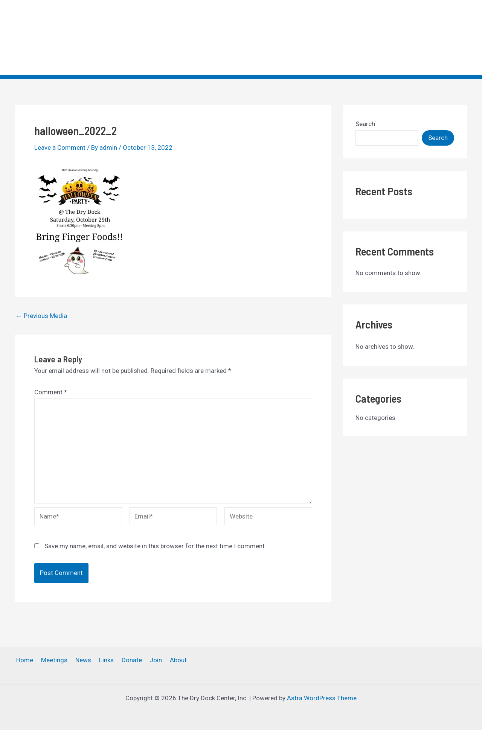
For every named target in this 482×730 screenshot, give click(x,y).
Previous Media (41, 316)
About (448, 37)
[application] (419, 37)
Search (365, 124)
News (322, 37)
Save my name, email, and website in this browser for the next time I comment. (155, 546)
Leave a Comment (59, 147)
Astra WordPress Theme (322, 698)
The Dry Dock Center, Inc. (61, 32)
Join (413, 37)
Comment (50, 392)
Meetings (288, 37)
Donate (380, 37)
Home (253, 37)
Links (350, 37)
